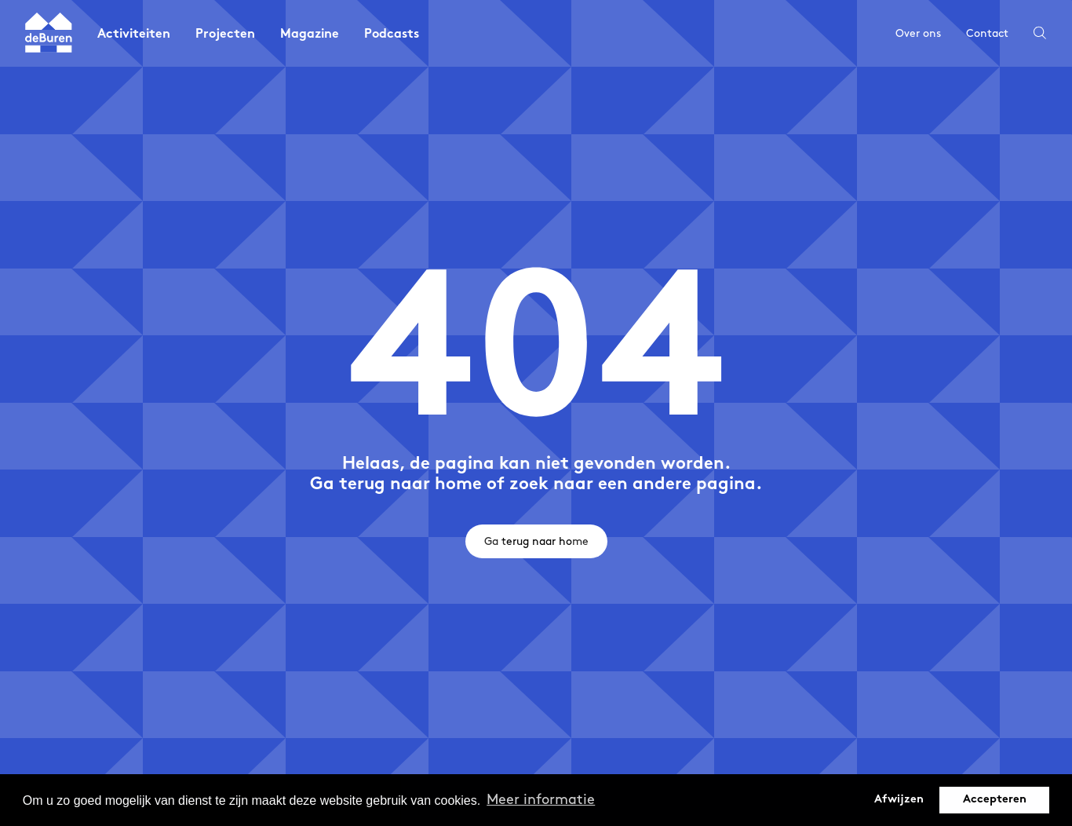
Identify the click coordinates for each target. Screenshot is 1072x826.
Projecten (225, 35)
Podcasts (391, 35)
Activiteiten (133, 35)
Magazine (309, 35)
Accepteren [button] (994, 800)
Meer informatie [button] (541, 799)
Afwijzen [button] (899, 800)
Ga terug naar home (536, 541)
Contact (987, 33)
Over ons (918, 33)
